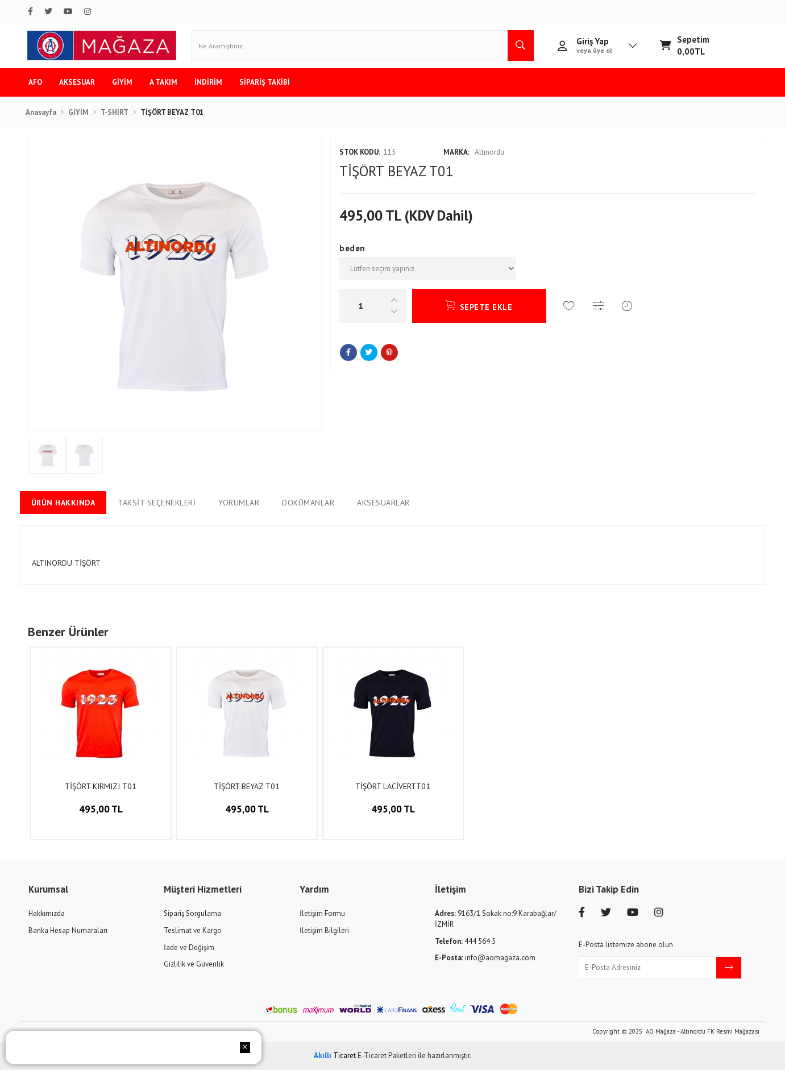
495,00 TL (101, 818)
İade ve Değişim (189, 947)
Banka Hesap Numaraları (67, 930)
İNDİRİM (208, 82)
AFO (35, 82)
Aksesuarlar (383, 502)
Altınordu (473, 152)
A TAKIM (163, 82)
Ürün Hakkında (63, 502)
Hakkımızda (46, 913)
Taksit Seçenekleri (157, 502)
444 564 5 (465, 941)
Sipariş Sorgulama (192, 913)
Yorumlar (238, 502)
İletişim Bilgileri (324, 930)
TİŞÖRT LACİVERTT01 (392, 786)
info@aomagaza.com (485, 958)
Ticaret (335, 1055)
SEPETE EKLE (479, 305)
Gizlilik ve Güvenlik (194, 964)
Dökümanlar (308, 502)
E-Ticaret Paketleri (387, 1055)
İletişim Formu (322, 913)
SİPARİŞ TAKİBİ (264, 82)
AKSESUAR (77, 82)
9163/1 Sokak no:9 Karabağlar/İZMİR (495, 919)
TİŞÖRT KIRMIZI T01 (100, 786)
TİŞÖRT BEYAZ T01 (247, 786)
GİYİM (122, 82)
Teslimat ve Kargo (193, 930)
